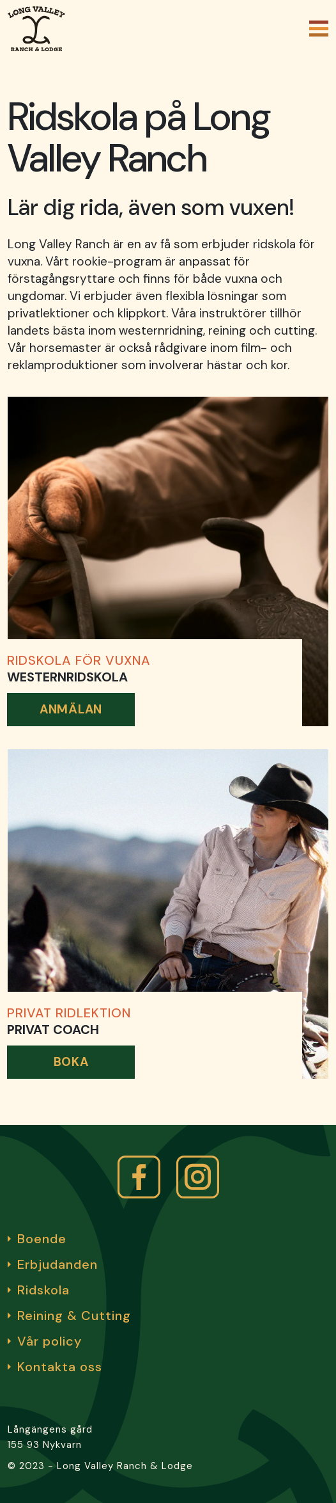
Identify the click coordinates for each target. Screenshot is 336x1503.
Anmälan (71, 709)
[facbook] (139, 1177)
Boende (41, 1238)
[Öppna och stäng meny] (318, 29)
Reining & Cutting (74, 1315)
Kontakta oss (59, 1366)
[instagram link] (197, 1177)
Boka (71, 1062)
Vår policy (49, 1341)
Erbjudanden (57, 1264)
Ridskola (43, 1290)
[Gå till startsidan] (36, 29)
